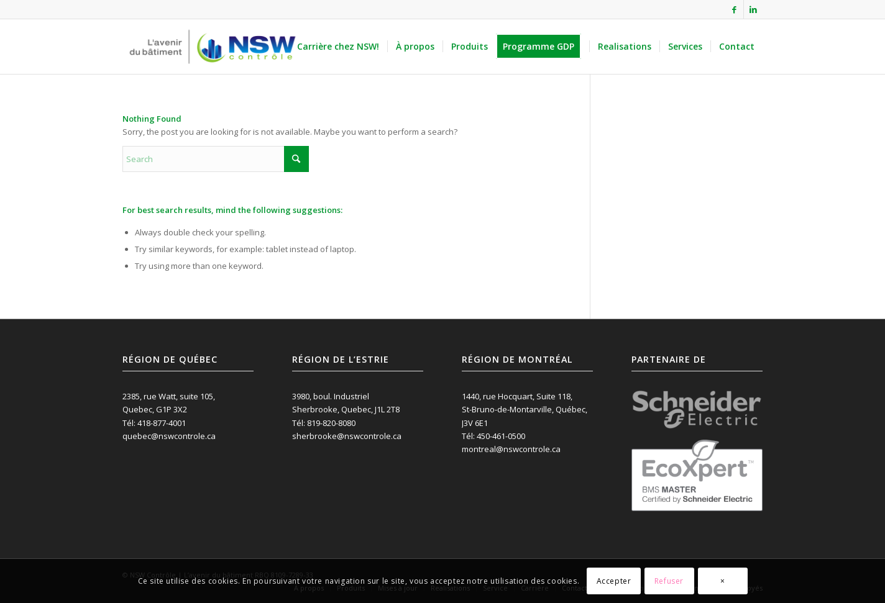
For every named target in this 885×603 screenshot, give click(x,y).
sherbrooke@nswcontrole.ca (346, 436)
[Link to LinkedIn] (753, 9)
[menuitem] (338, 46)
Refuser (669, 581)
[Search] (215, 159)
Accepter (614, 581)
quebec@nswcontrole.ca (169, 436)
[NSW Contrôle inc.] (212, 46)
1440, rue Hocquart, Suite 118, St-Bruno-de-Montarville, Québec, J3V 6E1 (524, 409)
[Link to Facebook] (734, 9)
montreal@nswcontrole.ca (511, 449)
